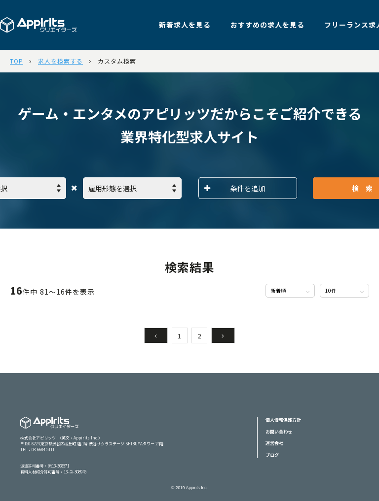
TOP (16, 61)
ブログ (272, 455)
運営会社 (274, 443)
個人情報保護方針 (283, 420)
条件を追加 (234, 188)
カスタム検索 (117, 61)
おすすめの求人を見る (267, 25)
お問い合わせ (278, 432)
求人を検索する (60, 61)
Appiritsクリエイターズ (49, 429)
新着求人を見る (185, 25)
